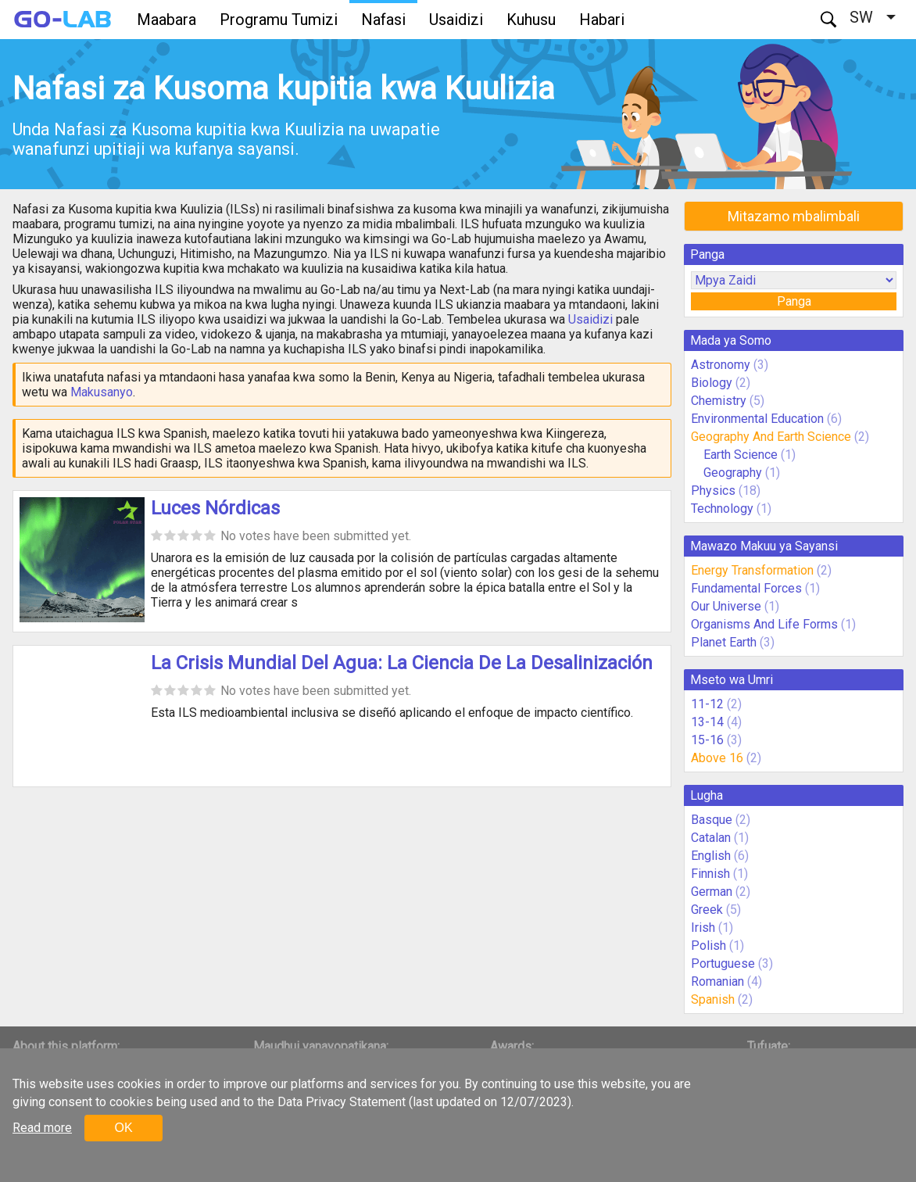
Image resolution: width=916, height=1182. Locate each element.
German (711, 891)
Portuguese (723, 963)
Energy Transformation (752, 570)
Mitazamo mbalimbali (794, 216)
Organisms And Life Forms (764, 624)
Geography (732, 472)
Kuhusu (531, 19)
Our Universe (726, 606)
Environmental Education (757, 418)
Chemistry (718, 400)
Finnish (710, 873)
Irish (703, 927)
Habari (601, 19)
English (711, 855)
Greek (707, 909)
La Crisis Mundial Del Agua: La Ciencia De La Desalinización (402, 663)
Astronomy (720, 364)
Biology (711, 382)
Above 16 (717, 757)
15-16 (707, 739)
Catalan (711, 837)
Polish (708, 945)
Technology (722, 508)
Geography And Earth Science (771, 436)
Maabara (166, 19)
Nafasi (383, 19)
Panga (794, 301)
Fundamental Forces (746, 588)
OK (123, 1127)
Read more (42, 1127)
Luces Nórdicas (215, 508)
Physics (713, 490)
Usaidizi (456, 19)
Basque (711, 819)
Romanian (717, 981)
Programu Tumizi (279, 19)
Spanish (713, 999)
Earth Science (740, 454)
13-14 (707, 722)
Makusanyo (101, 392)
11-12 (707, 704)
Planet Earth (724, 642)
